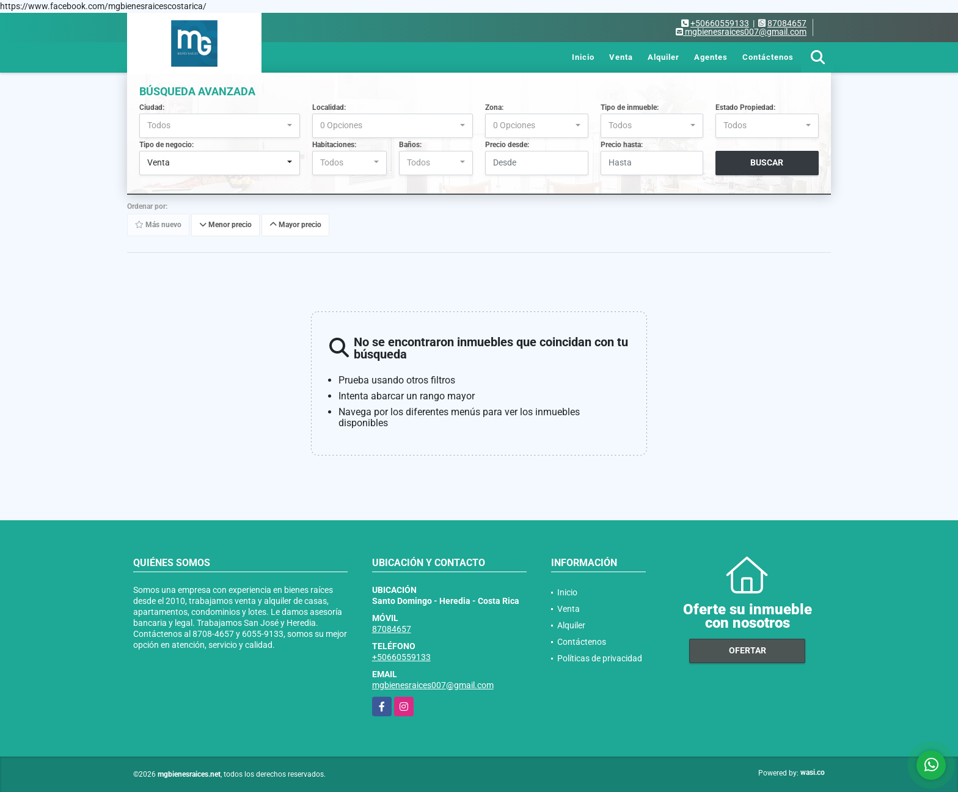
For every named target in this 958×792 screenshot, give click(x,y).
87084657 (786, 23)
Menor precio (225, 224)
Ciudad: (151, 107)
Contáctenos (768, 57)
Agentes (711, 57)
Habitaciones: (334, 144)
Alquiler (663, 57)
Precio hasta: (622, 144)
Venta (621, 57)
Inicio (583, 57)
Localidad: (329, 107)
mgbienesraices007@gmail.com (433, 685)
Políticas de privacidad (599, 658)
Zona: (494, 107)
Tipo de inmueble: (630, 107)
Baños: (410, 144)
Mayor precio (295, 224)
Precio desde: (507, 144)
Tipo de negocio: (166, 144)
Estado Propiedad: (745, 107)
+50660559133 (719, 23)
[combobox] (219, 126)
